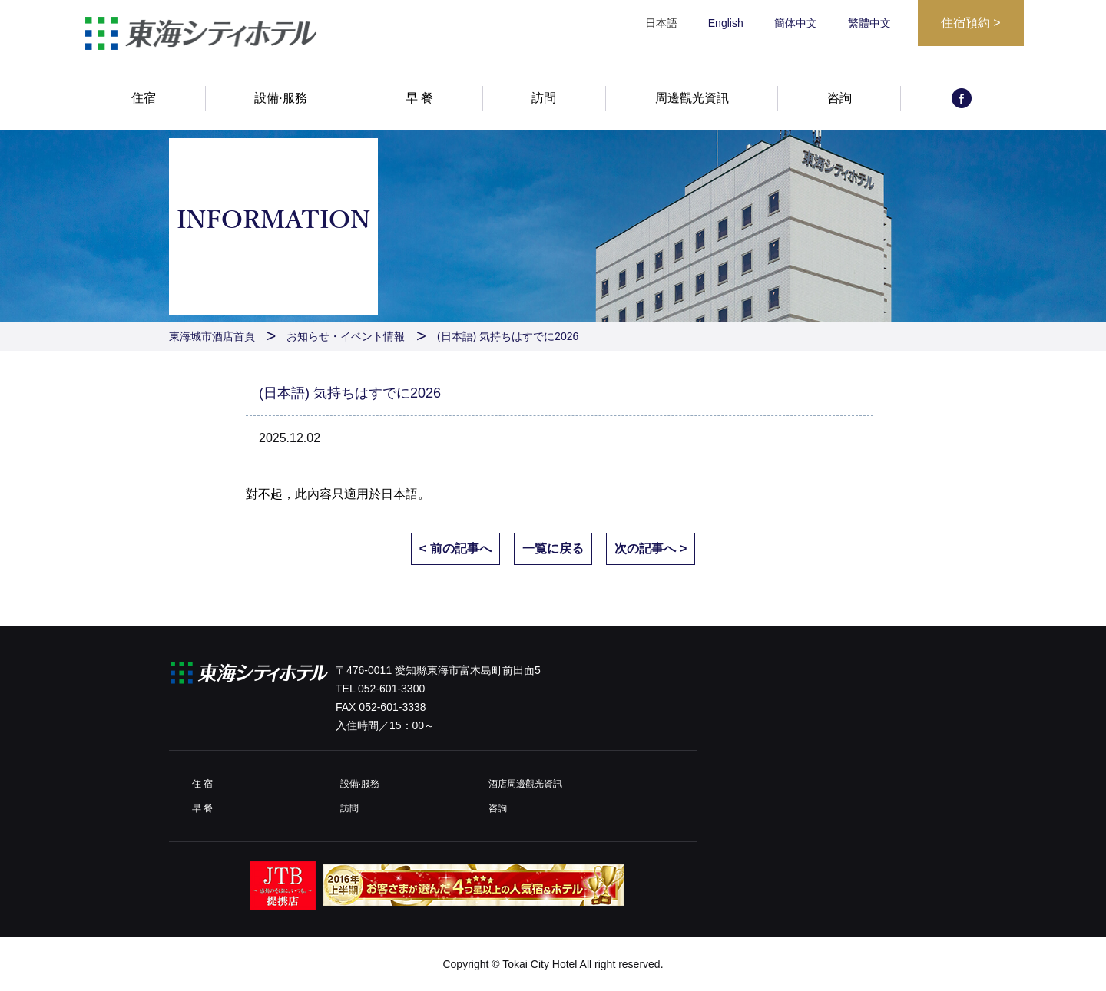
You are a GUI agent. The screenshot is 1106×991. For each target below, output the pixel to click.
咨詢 (839, 97)
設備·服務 (280, 97)
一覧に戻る (553, 548)
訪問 (543, 97)
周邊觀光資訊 (692, 97)
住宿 (143, 97)
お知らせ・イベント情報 (345, 336)
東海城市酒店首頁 (212, 336)
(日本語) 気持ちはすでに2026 (507, 336)
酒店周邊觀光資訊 (525, 783)
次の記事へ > (650, 548)
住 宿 (202, 783)
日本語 (399, 493)
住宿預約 (971, 22)
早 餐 (419, 97)
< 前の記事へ (455, 548)
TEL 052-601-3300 (380, 688)
